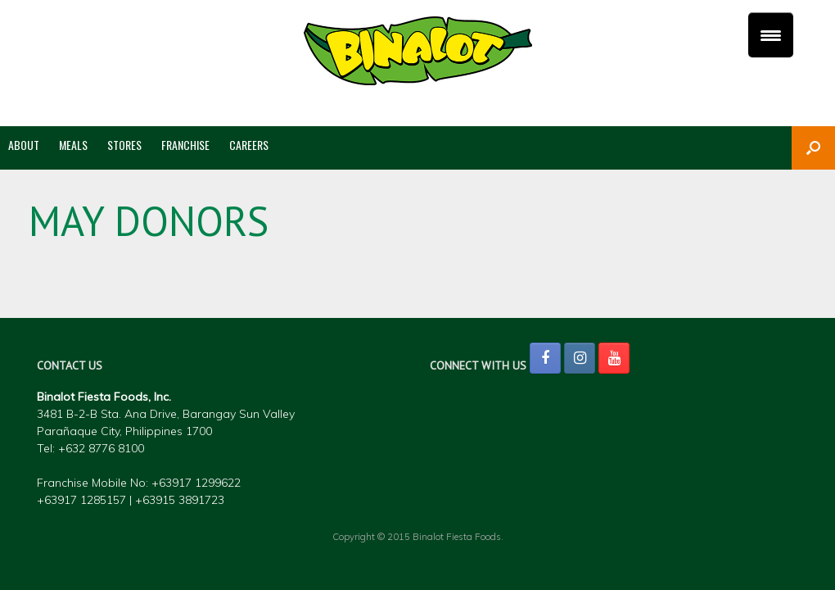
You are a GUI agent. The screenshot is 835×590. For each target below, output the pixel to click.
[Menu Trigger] (770, 34)
